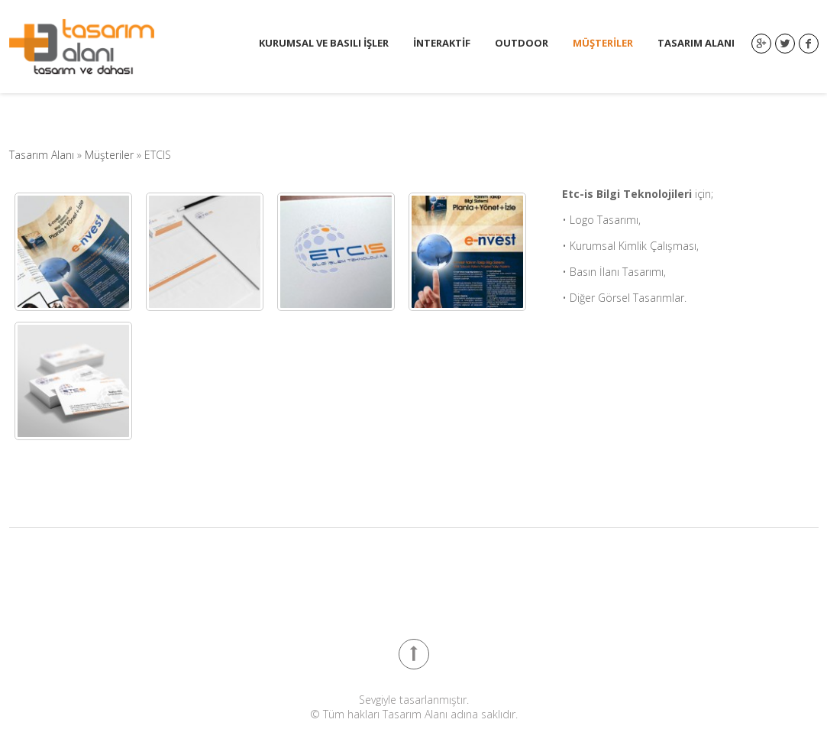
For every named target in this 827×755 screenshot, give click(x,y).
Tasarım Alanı (696, 43)
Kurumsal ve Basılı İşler (324, 43)
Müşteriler (603, 43)
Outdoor (521, 43)
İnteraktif (441, 43)
